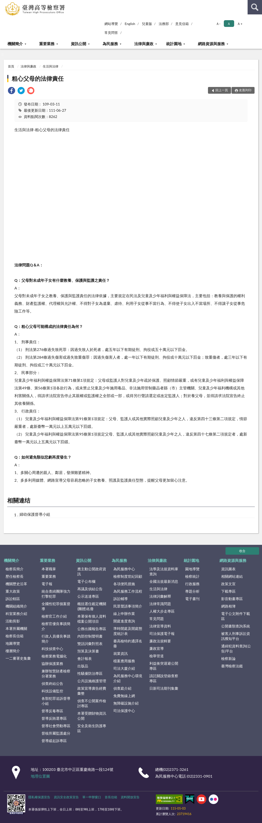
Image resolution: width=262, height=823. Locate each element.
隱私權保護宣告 (39, 797)
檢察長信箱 (15, 636)
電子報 (47, 584)
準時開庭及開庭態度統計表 (127, 631)
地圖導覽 (13, 643)
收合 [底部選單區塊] (242, 551)
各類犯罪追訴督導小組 (56, 701)
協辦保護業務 (52, 663)
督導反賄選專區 (54, 718)
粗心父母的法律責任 (38, 78)
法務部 (164, 24)
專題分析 (192, 591)
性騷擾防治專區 (90, 673)
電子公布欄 (86, 581)
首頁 (11, 66)
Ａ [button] (229, 24)
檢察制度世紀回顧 (127, 576)
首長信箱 (111, 797)
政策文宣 (228, 584)
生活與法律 (50, 66)
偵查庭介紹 (122, 688)
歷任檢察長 (15, 576)
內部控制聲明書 (90, 636)
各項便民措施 (124, 584)
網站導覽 (111, 24)
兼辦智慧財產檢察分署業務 (56, 673)
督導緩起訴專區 (54, 740)
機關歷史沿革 (16, 584)
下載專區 (228, 591)
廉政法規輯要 (160, 641)
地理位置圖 (40, 776)
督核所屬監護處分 (56, 733)
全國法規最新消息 (163, 581)
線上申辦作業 (124, 613)
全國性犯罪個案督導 (56, 606)
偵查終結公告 (52, 683)
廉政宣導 (156, 648)
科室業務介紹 (16, 613)
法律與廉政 (143, 43)
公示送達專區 (88, 596)
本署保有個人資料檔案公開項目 (91, 618)
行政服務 (192, 584)
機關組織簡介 (16, 606)
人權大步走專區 (162, 611)
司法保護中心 (124, 710)
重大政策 (13, 591)
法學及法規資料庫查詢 (163, 571)
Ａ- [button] (218, 24)
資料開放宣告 (130, 797)
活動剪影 (13, 621)
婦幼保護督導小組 (34, 514)
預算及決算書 (88, 651)
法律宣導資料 (160, 626)
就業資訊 (120, 653)
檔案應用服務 (124, 661)
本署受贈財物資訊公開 (91, 715)
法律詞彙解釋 (160, 596)
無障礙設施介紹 (126, 703)
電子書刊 (192, 598)
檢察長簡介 (15, 569)
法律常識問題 (160, 604)
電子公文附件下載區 (235, 616)
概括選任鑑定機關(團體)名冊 (91, 606)
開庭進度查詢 (124, 621)
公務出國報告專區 (91, 628)
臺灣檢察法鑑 (232, 666)
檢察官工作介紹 (54, 616)
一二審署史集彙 (18, 658)
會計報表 (84, 658)
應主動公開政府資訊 (91, 571)
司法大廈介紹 (124, 668)
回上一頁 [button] (221, 90)
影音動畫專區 (232, 598)
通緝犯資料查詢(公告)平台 (236, 648)
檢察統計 (192, 576)
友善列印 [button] (245, 90)
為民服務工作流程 (127, 591)
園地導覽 (192, 569)
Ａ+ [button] (239, 24)
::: (4, 4)
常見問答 (111, 33)
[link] (11, 91)
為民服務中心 (124, 569)
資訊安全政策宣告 (66, 797)
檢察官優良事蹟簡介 (56, 626)
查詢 (255, 7)
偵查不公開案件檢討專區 (91, 703)
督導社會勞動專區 (56, 726)
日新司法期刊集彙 (163, 688)
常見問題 (156, 618)
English (130, 24)
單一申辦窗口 (91, 797)
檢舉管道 (156, 656)
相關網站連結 (232, 576)
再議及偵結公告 (90, 589)
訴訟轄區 (13, 598)
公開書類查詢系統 (235, 626)
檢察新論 (228, 658)
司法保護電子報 (162, 633)
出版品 (82, 666)
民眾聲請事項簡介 (127, 606)
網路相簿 (228, 606)
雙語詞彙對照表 (90, 643)
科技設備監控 (52, 691)
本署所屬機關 (16, 628)
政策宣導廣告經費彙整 (91, 690)
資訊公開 (78, 43)
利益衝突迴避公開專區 (163, 665)
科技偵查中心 (52, 648)
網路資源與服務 (211, 43)
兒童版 (147, 24)
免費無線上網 (124, 696)
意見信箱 (182, 24)
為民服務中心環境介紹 (127, 678)
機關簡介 (15, 43)
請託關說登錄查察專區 (163, 678)
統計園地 (174, 43)
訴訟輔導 (120, 598)
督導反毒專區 (52, 711)
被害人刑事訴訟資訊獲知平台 (235, 636)
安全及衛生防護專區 (91, 728)
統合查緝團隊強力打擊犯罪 (56, 593)
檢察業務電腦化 (54, 656)
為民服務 (110, 43)
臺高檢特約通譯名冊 (127, 643)
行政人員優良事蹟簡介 (56, 638)
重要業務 (47, 43)
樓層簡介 (13, 651)
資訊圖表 (228, 569)
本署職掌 (49, 569)
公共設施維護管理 (91, 681)
